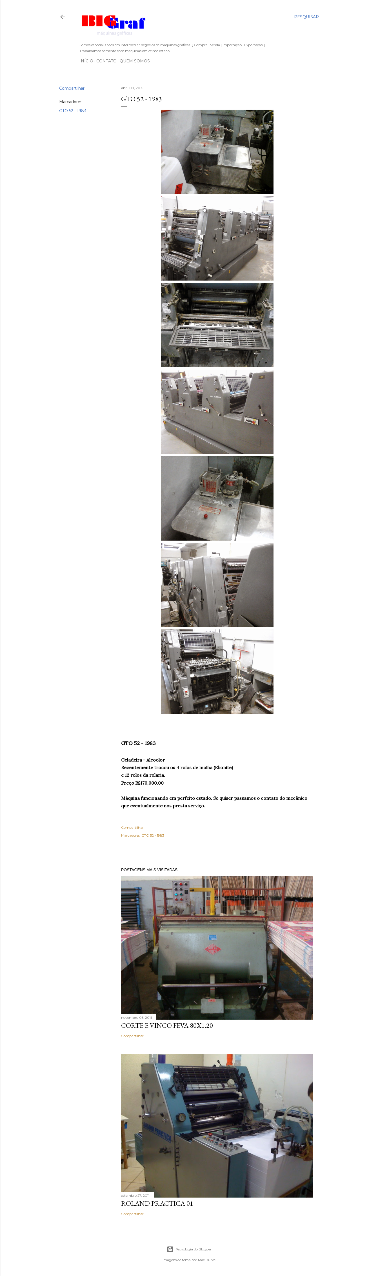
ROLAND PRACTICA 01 (157, 1203)
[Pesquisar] (306, 17)
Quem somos (135, 61)
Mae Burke (206, 1260)
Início (86, 61)
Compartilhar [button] (72, 88)
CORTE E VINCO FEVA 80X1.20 (167, 1025)
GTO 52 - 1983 (72, 110)
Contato (106, 61)
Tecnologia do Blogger (189, 1249)
